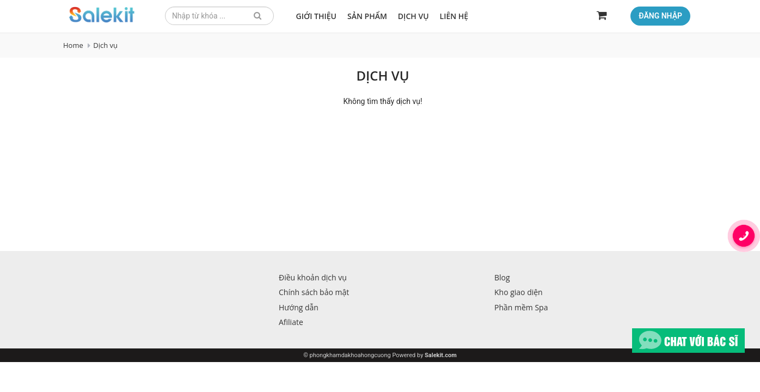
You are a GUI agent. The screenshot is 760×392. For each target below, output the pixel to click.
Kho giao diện (518, 292)
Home (73, 45)
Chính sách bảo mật (314, 292)
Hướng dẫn (298, 307)
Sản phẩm (367, 16)
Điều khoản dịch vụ (313, 277)
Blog (502, 277)
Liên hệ (454, 16)
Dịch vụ (413, 16)
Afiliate (291, 322)
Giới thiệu (316, 16)
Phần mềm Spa (521, 307)
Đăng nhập (660, 15)
